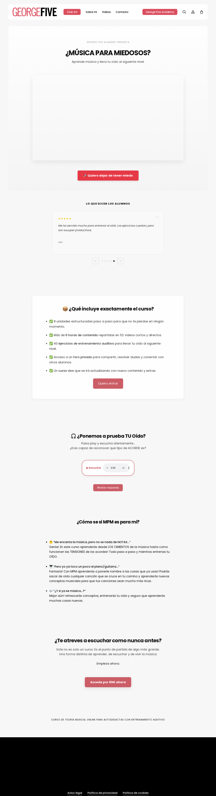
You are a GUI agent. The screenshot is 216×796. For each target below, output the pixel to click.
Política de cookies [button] (136, 793)
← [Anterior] (95, 260)
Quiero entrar (108, 383)
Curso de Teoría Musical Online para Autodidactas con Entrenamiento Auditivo (108, 719)
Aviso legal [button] (74, 793)
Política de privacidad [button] (102, 793)
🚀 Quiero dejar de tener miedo (108, 175)
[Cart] (201, 12)
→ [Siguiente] (120, 260)
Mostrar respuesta (108, 487)
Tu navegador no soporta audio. (116, 467)
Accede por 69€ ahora (108, 682)
